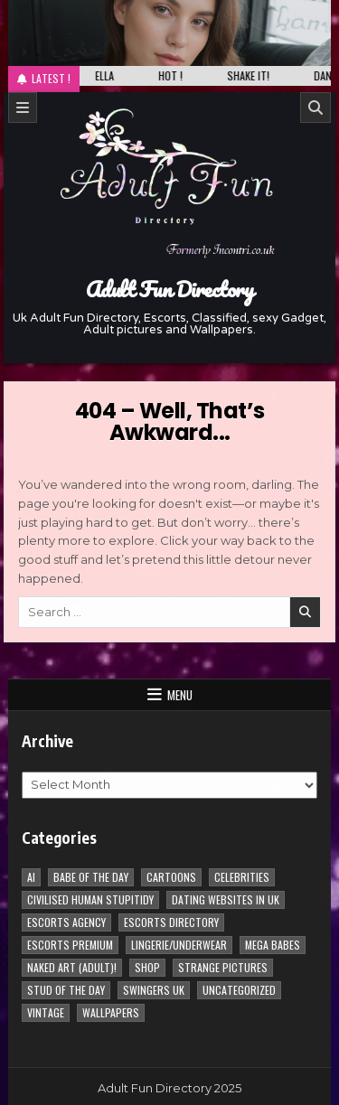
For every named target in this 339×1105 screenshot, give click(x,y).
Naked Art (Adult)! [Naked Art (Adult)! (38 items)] (72, 967)
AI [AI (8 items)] (31, 877)
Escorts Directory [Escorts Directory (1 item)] (171, 922)
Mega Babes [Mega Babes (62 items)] (272, 944)
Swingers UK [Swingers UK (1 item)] (153, 989)
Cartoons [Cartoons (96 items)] (171, 877)
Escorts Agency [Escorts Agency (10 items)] (66, 922)
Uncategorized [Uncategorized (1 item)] (239, 989)
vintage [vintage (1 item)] (45, 1012)
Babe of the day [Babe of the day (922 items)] (90, 877)
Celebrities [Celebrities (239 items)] (241, 877)
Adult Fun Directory (170, 288)
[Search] (315, 107)
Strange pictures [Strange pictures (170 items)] (223, 967)
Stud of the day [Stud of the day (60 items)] (66, 989)
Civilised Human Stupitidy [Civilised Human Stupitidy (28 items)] (90, 899)
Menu (180, 695)
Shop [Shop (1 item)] (147, 967)
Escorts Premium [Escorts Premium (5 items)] (70, 944)
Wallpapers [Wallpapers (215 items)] (110, 1012)
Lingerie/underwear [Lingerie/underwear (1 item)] (179, 944)
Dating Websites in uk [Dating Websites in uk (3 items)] (225, 899)
